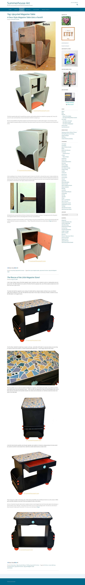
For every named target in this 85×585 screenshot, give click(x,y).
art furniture (45, 565)
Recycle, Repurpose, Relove (68, 236)
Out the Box (13, 581)
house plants (64, 177)
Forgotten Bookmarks (66, 229)
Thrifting (28, 565)
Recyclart (64, 234)
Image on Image (65, 231)
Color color (64, 160)
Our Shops (36, 9)
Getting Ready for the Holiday (68, 133)
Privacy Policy (46, 9)
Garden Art (64, 172)
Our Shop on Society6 (67, 121)
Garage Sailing (65, 169)
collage (63, 155)
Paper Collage (66, 156)
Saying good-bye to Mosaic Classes (69, 132)
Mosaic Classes (65, 183)
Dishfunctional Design (66, 226)
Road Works (70, 102)
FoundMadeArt (65, 166)
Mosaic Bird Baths (65, 182)
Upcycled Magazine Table (29, 566)
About (16, 9)
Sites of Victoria (65, 201)
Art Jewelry (64, 145)
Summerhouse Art (18, 3)
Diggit (50, 221)
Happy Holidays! (65, 135)
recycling (13, 270)
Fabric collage (65, 164)
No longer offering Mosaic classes (70, 117)
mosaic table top (52, 565)
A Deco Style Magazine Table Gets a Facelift (25, 17)
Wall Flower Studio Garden (67, 242)
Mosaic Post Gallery (67, 116)
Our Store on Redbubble (68, 123)
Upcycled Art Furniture (19, 270)
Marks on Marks (65, 232)
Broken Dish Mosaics (66, 150)
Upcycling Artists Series (66, 209)
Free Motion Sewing (66, 168)
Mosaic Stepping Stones (67, 185)
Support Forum (65, 239)
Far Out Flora (64, 228)
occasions (64, 190)
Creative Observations (66, 161)
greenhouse (64, 174)
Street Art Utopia (65, 237)
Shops (63, 198)
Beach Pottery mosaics (66, 147)
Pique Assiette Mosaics (21, 565)
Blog (21, 9)
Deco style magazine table (33, 270)
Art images (64, 143)
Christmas (64, 151)
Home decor (13, 565)
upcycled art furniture (43, 270)
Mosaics (28, 9)
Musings (63, 188)
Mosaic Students (65, 187)
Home (10, 9)
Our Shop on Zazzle (67, 122)
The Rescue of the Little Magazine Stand (23, 277)
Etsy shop (64, 163)
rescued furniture (10, 566)
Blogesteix (64, 220)
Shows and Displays (66, 199)
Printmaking (64, 193)
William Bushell (70, 104)
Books (63, 148)
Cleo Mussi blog (65, 225)
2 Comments (9, 567)
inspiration (64, 180)
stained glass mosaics (66, 204)
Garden (63, 171)
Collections (64, 158)
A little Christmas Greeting (67, 138)
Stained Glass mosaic (66, 202)
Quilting (63, 195)
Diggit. (38, 507)
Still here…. (64, 137)
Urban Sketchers (65, 240)
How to (63, 179)
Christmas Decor (66, 153)
